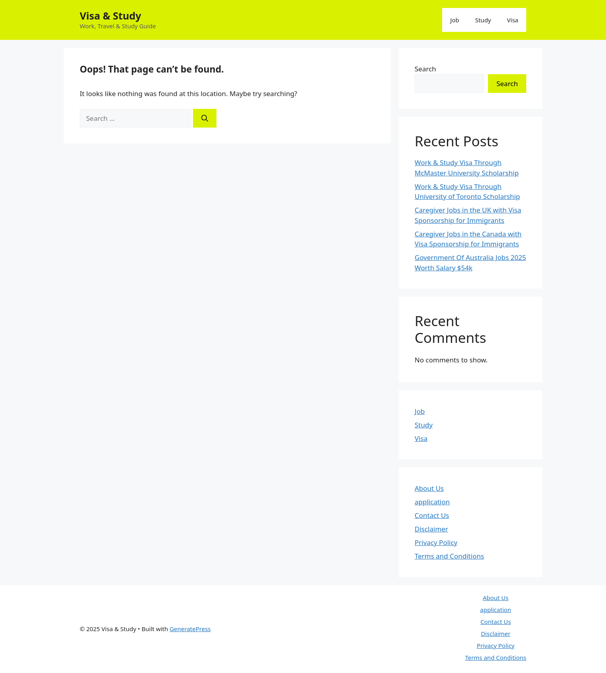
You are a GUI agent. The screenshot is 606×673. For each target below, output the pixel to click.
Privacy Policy (436, 542)
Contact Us (432, 515)
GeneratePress (190, 629)
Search (425, 68)
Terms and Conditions (449, 556)
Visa (512, 20)
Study (483, 20)
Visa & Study (110, 15)
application (432, 501)
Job (454, 20)
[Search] (204, 118)
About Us (429, 488)
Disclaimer (431, 528)
